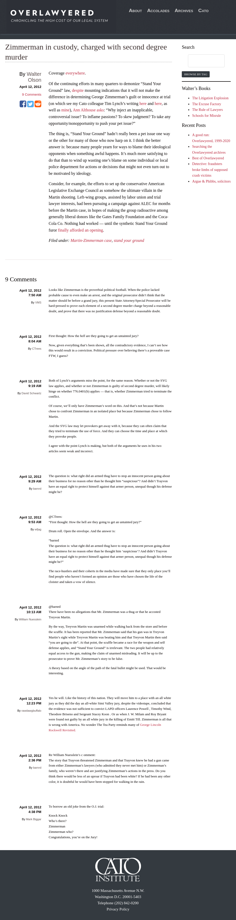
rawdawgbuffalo (31, 710)
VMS (38, 302)
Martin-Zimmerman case (91, 240)
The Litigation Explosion (210, 98)
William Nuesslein (30, 619)
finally (63, 230)
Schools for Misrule (206, 116)
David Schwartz (31, 393)
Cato (203, 10)
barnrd (37, 488)
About (135, 10)
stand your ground (129, 240)
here (143, 103)
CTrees (36, 348)
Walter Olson (34, 77)
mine (65, 110)
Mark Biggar (33, 819)
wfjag (38, 529)
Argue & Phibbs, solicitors (211, 181)
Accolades (158, 10)
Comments (31, 94)
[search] (201, 61)
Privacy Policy (118, 909)
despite (78, 90)
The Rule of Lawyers (207, 110)
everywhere (75, 73)
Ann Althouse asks (88, 110)
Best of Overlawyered (208, 158)
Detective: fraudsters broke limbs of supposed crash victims (209, 169)
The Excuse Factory (206, 104)
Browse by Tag (195, 74)
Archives (184, 10)
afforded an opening (86, 230)
